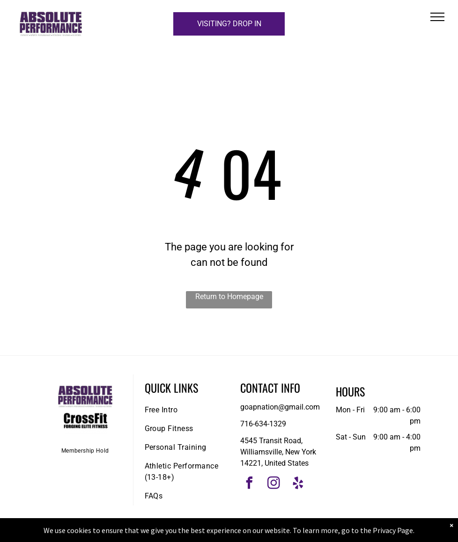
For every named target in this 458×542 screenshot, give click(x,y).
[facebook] (249, 484)
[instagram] (274, 484)
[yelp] (298, 484)
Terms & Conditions (306, 533)
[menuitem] (85, 450)
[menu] (437, 17)
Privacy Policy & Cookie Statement (170, 533)
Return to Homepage (229, 296)
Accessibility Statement (248, 533)
